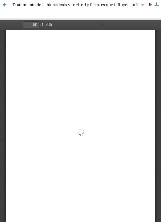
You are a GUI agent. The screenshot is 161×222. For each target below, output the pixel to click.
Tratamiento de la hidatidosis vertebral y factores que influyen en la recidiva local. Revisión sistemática (86, 4)
